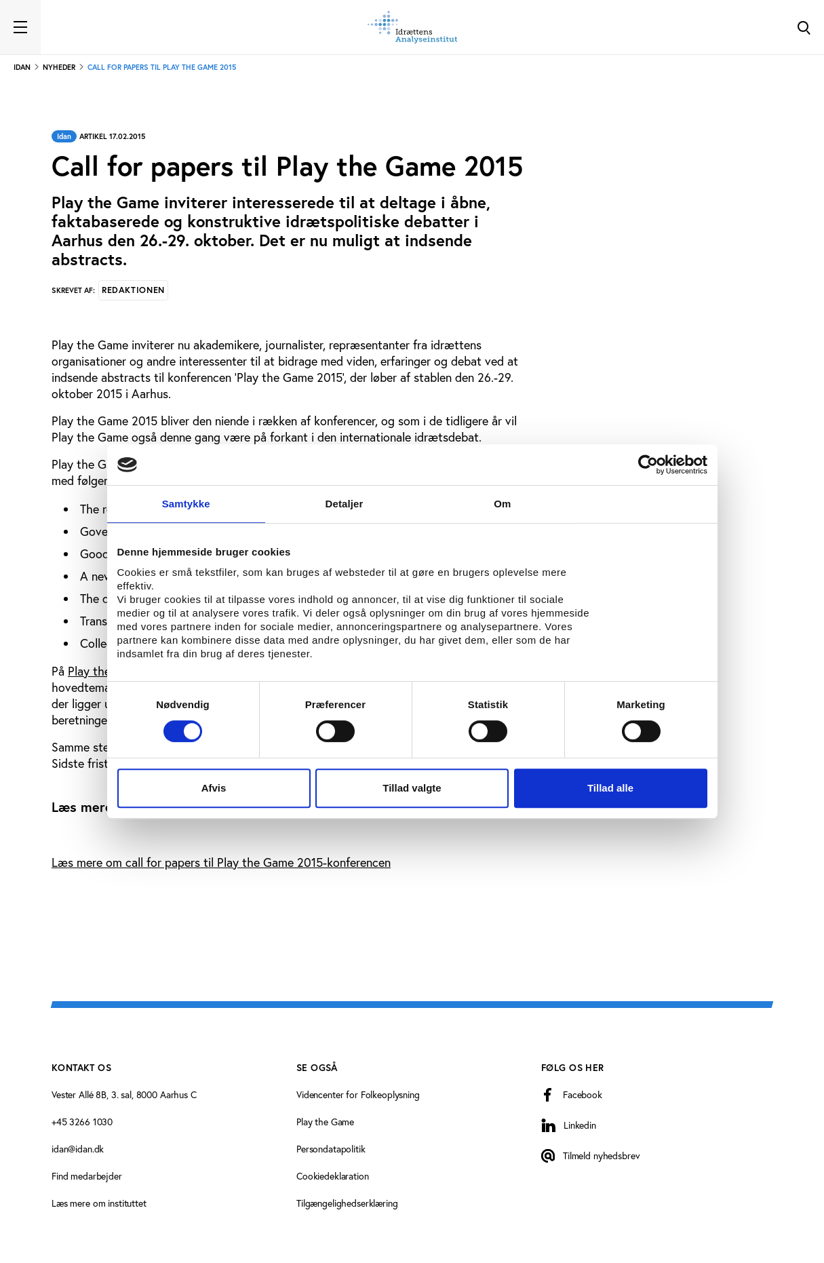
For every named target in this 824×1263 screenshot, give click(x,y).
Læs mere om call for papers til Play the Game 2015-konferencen (221, 862)
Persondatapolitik (331, 1149)
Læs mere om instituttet (99, 1203)
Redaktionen (133, 290)
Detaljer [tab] (345, 503)
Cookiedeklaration (332, 1176)
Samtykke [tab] (186, 503)
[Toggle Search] (803, 27)
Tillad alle (610, 788)
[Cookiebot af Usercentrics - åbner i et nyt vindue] (648, 464)
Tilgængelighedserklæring (347, 1203)
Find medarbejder (87, 1176)
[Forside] (412, 27)
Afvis (214, 788)
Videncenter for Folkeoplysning (358, 1095)
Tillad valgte (411, 788)
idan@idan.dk (78, 1149)
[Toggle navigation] (20, 27)
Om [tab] (502, 503)
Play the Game (325, 1122)
